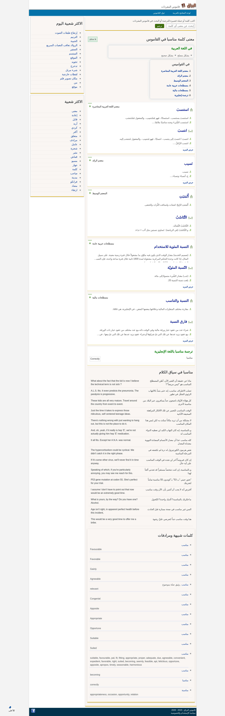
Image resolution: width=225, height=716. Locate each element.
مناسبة (184, 690)
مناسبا (185, 680)
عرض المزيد (187, 150)
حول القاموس (158, 13)
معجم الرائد (181, 76)
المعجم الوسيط (180, 80)
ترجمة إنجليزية (180, 95)
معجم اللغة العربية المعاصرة (173, 71)
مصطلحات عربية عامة (176, 85)
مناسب (184, 545)
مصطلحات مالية (179, 90)
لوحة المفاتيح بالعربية (181, 13)
